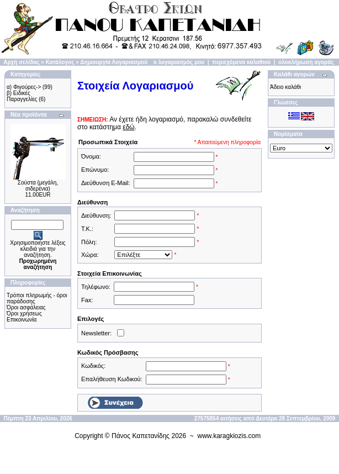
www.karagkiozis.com (229, 436)
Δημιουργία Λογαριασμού (113, 62)
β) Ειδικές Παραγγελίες (22, 96)
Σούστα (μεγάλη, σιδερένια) (38, 186)
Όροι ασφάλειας (26, 307)
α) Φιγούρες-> (24, 87)
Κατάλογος (60, 62)
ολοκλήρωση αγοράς (306, 62)
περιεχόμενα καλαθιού (241, 62)
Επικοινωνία (21, 320)
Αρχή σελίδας (21, 62)
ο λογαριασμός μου (178, 62)
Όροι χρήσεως (24, 313)
